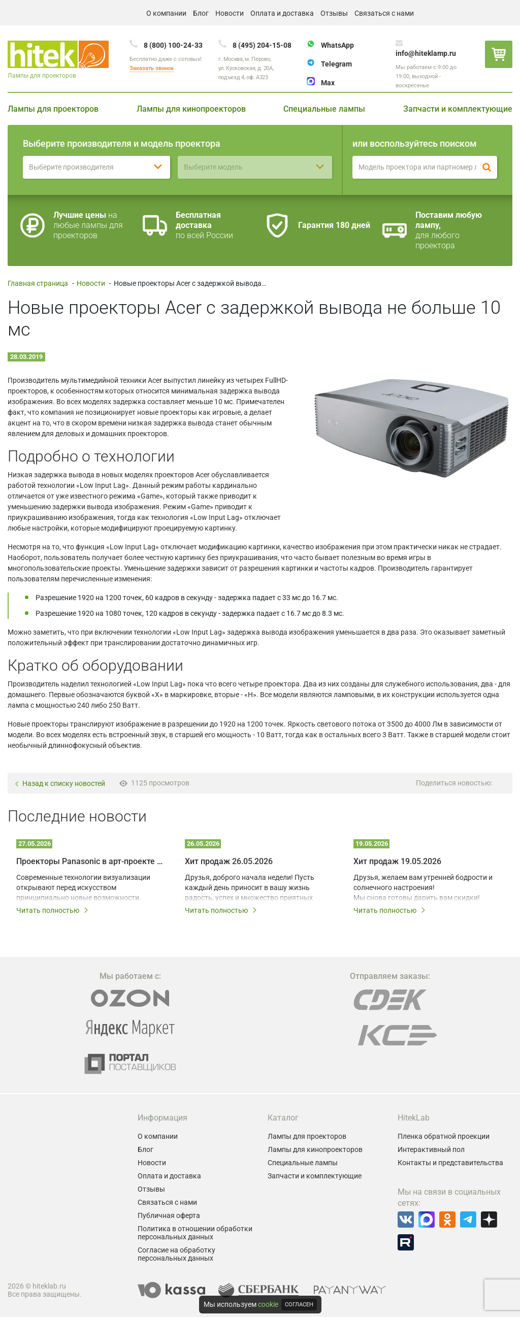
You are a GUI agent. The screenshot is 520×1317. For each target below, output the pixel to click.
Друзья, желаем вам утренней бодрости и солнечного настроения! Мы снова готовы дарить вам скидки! (423, 887)
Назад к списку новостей (59, 783)
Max (328, 83)
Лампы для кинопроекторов (191, 109)
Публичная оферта (169, 1215)
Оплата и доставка (282, 13)
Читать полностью (52, 910)
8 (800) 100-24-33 (173, 45)
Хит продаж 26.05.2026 (229, 861)
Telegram (336, 64)
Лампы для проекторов (53, 109)
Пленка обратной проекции (444, 1136)
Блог (201, 13)
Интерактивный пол (431, 1149)
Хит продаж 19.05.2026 (397, 861)
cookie (268, 1304)
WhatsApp (337, 45)
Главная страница (38, 283)
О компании (166, 13)
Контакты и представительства (450, 1163)
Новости (229, 13)
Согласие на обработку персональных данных (176, 1254)
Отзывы (334, 13)
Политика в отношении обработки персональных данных (195, 1233)
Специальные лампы (324, 109)
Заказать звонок (151, 68)
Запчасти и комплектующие (457, 109)
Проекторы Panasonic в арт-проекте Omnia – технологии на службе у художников (89, 861)
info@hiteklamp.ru (426, 53)
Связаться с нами (384, 13)
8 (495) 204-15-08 (262, 45)
